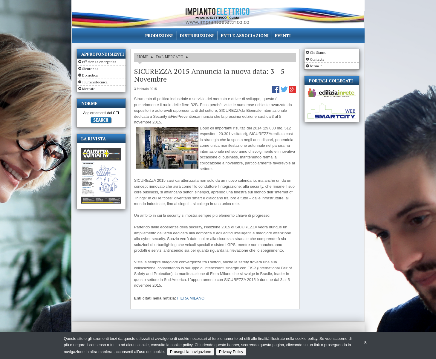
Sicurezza (90, 68)
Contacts (317, 59)
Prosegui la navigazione (190, 351)
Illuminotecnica (95, 82)
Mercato (88, 88)
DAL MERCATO (169, 56)
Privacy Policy (231, 351)
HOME (143, 56)
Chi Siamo (318, 52)
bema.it (316, 66)
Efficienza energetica (99, 61)
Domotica (90, 75)
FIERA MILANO (190, 298)
